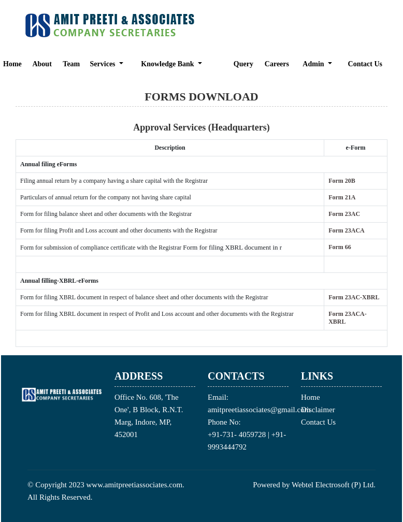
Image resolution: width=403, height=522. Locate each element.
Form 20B (341, 180)
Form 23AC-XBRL (353, 297)
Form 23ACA (346, 230)
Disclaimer (318, 409)
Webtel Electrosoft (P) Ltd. (334, 485)
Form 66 (339, 247)
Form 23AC (344, 214)
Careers (277, 64)
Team (71, 64)
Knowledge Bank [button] (168, 64)
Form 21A (341, 197)
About (41, 64)
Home (12, 64)
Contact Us (365, 64)
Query (243, 64)
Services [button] (103, 64)
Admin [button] (314, 64)
